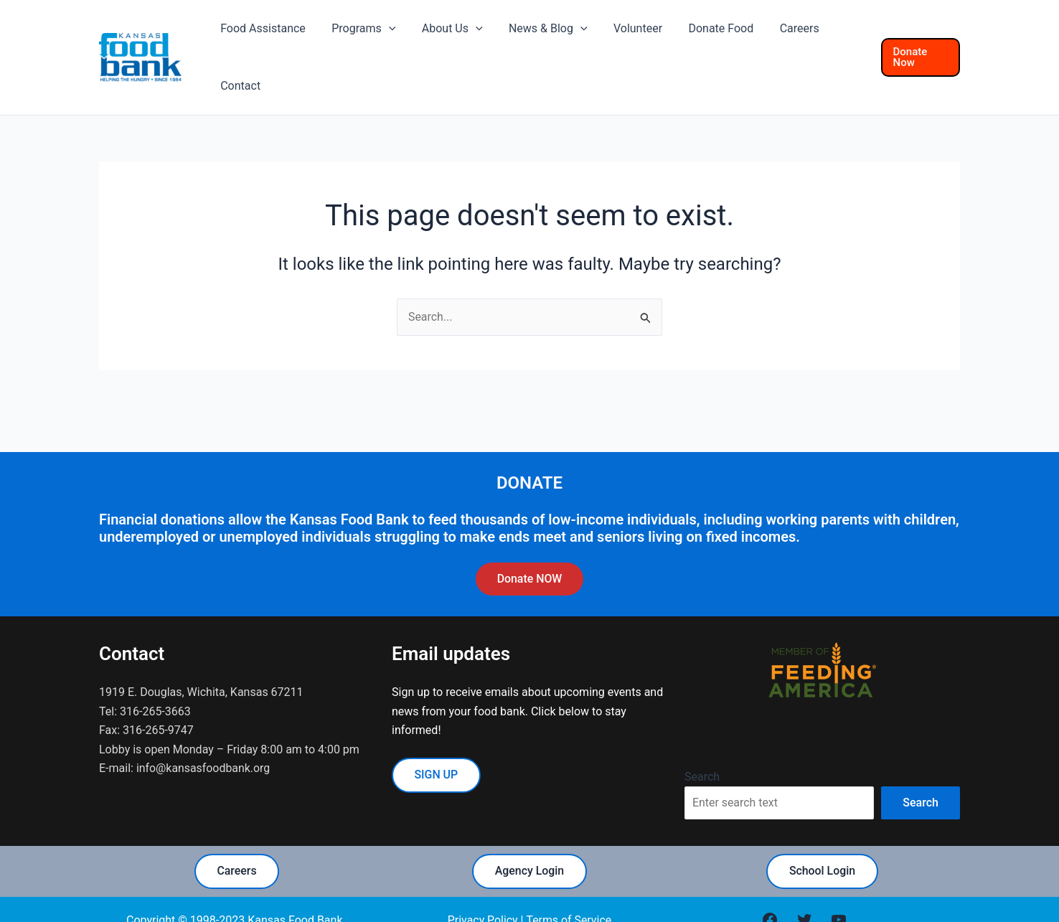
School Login (822, 830)
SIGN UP (436, 733)
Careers (237, 830)
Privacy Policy (482, 878)
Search (702, 734)
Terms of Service (569, 878)
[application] (403, 36)
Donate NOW (529, 536)
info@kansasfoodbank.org (203, 726)
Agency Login (529, 830)
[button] (918, 36)
